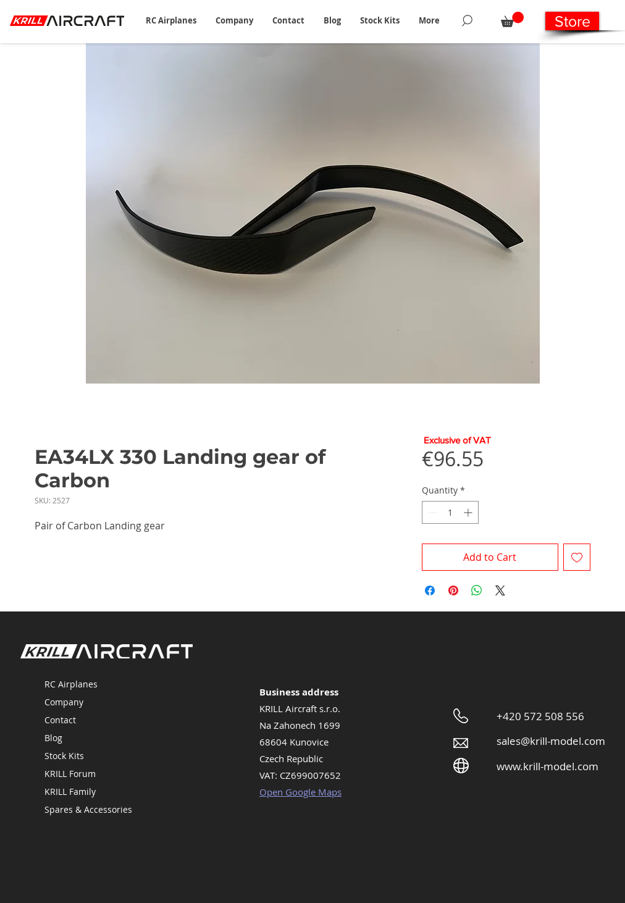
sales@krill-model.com (551, 741)
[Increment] (469, 512)
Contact (60, 720)
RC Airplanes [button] (71, 684)
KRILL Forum (70, 773)
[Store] (572, 21)
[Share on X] (500, 590)
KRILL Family (70, 791)
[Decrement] (431, 512)
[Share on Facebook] (429, 590)
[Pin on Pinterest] (453, 590)
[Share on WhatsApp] (476, 590)
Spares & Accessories (88, 809)
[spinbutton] (450, 512)
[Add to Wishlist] (576, 557)
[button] (171, 20)
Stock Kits (64, 756)
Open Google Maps (300, 792)
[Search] (467, 20)
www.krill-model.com (547, 766)
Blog (53, 738)
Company (63, 702)
